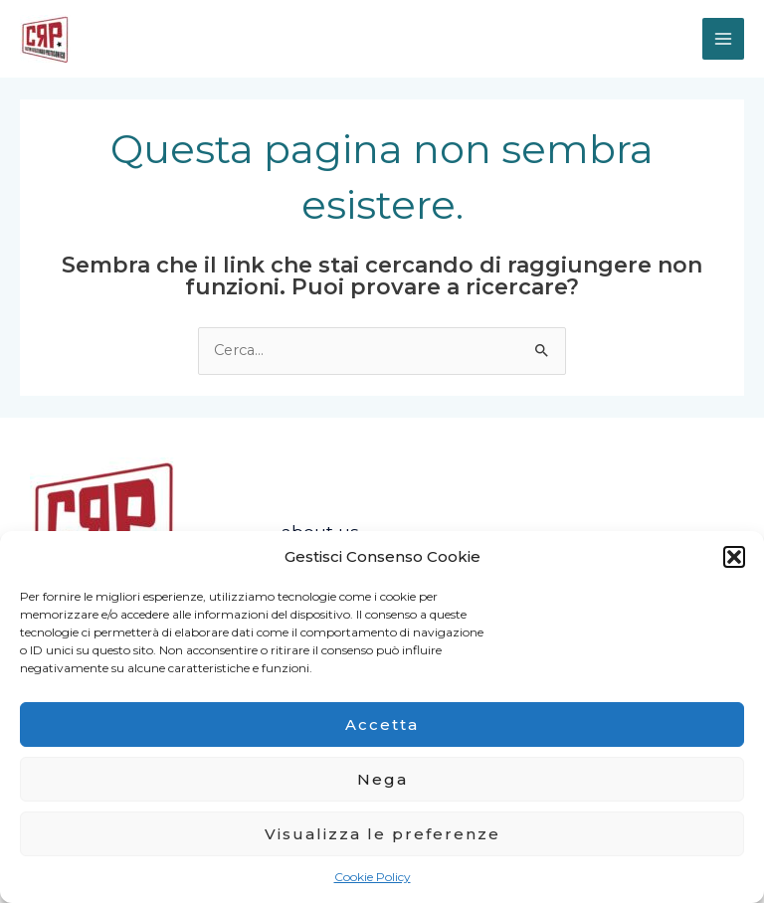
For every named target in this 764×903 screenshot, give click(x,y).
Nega (382, 779)
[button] (734, 557)
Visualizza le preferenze (382, 833)
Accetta (382, 724)
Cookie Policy (372, 876)
